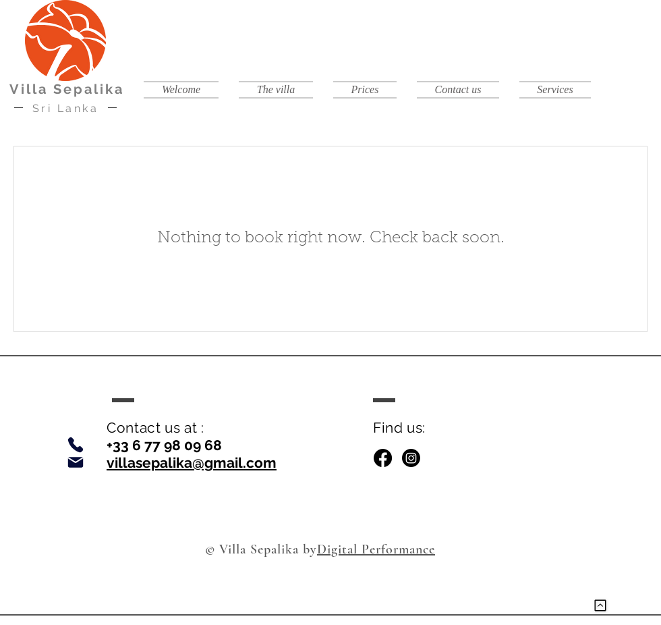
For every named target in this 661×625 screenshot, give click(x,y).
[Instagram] (411, 458)
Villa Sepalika (66, 89)
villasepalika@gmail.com (192, 462)
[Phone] (75, 445)
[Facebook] (383, 458)
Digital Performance (376, 549)
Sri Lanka (65, 108)
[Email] (75, 462)
